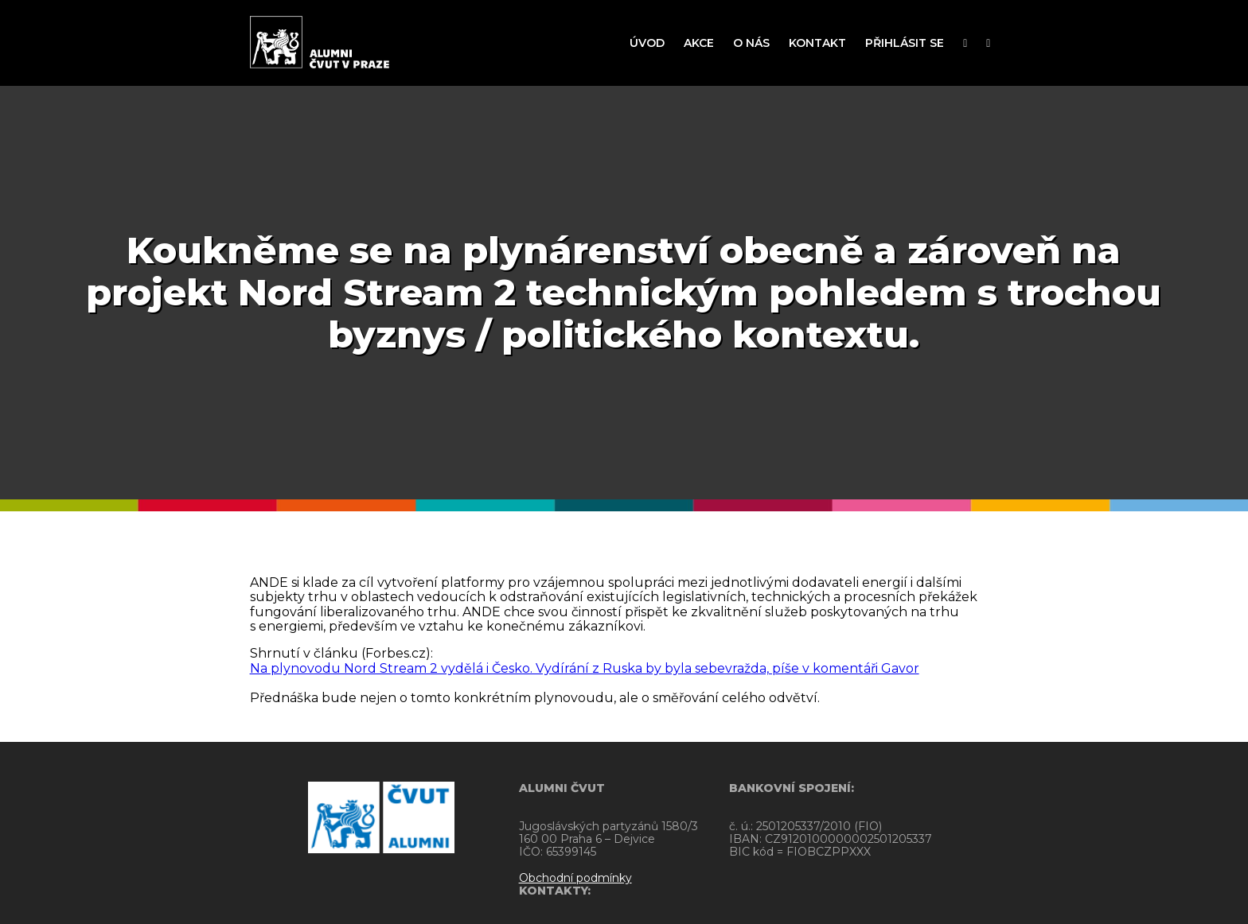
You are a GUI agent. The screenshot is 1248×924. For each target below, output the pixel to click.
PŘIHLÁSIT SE (904, 43)
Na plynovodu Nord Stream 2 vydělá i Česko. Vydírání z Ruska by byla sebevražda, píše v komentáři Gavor (584, 668)
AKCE (699, 43)
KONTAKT (817, 43)
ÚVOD (647, 43)
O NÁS (751, 43)
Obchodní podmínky (493, 878)
